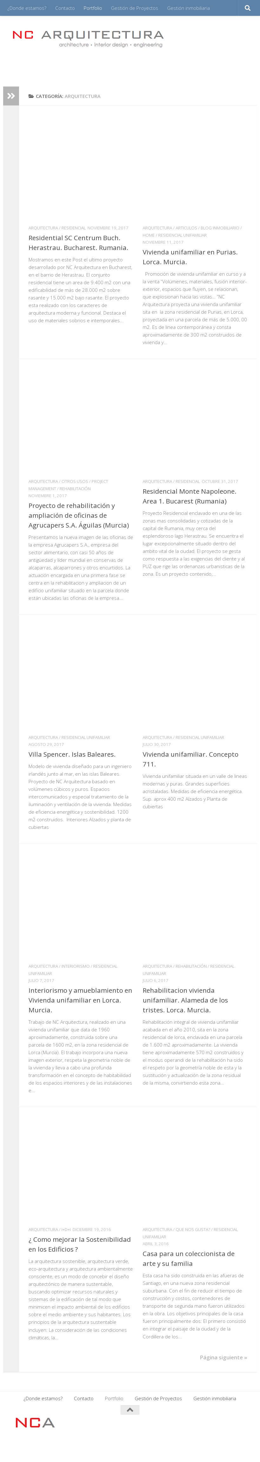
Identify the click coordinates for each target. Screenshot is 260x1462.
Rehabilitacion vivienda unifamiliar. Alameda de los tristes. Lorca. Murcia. (185, 1000)
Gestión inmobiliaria (188, 8)
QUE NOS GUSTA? (193, 1229)
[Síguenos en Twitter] (242, 1422)
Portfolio (93, 8)
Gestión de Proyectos (134, 8)
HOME (149, 235)
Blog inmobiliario (220, 228)
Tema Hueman (89, 1449)
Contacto (65, 8)
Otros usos (75, 481)
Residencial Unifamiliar (182, 235)
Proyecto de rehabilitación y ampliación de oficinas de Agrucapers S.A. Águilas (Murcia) (79, 515)
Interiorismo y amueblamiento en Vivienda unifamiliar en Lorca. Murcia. (80, 1000)
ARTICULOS (186, 228)
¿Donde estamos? (27, 8)
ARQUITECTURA (43, 228)
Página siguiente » (223, 1357)
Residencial (74, 228)
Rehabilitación (75, 488)
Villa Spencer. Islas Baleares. (72, 754)
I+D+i (66, 1229)
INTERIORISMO (76, 966)
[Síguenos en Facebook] (208, 1422)
